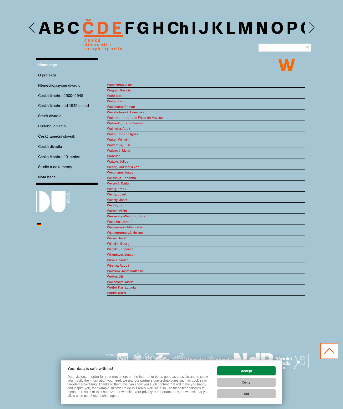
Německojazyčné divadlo (59, 86)
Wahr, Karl (114, 96)
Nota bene (47, 177)
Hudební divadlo (52, 126)
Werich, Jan (115, 205)
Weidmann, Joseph (121, 172)
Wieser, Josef (116, 238)
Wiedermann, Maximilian (125, 227)
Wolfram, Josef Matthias (125, 271)
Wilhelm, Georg (118, 243)
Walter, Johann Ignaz (122, 134)
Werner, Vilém (117, 211)
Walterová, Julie (119, 145)
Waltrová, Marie (118, 150)
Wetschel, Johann (120, 222)
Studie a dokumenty (55, 167)
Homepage (47, 65)
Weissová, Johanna (121, 178)
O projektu (47, 75)
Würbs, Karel (116, 293)
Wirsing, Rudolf (118, 265)
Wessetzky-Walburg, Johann (128, 216)
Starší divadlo (49, 116)
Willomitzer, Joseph (121, 254)
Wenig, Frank (116, 189)
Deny (246, 382)
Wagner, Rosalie (119, 90)
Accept (246, 371)
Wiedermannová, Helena (125, 232)
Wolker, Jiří (115, 276)
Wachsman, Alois (119, 85)
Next (311, 28)
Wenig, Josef (116, 194)
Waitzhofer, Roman (121, 107)
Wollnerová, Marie (120, 282)
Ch (178, 29)
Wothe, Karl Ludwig (121, 287)
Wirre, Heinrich (117, 260)
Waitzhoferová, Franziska (125, 112)
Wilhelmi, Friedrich (120, 249)
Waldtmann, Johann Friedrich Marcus (135, 118)
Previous (32, 28)
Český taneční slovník (56, 137)
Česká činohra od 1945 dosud (63, 106)
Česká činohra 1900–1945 (60, 96)
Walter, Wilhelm (118, 139)
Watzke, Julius (117, 161)
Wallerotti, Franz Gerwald (125, 123)
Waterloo (114, 156)
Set (246, 394)
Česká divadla (50, 147)
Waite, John (116, 101)
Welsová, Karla (118, 183)
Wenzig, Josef (117, 200)
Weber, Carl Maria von (123, 167)
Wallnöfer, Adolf (118, 128)
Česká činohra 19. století (59, 157)
